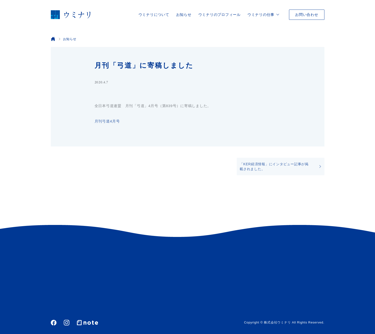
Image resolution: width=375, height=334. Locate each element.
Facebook (53, 322)
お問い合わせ (306, 14)
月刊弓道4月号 (107, 122)
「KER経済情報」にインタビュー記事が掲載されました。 (274, 167)
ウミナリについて (154, 14)
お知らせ (184, 14)
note (87, 322)
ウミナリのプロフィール (219, 14)
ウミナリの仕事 (260, 14)
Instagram (66, 322)
